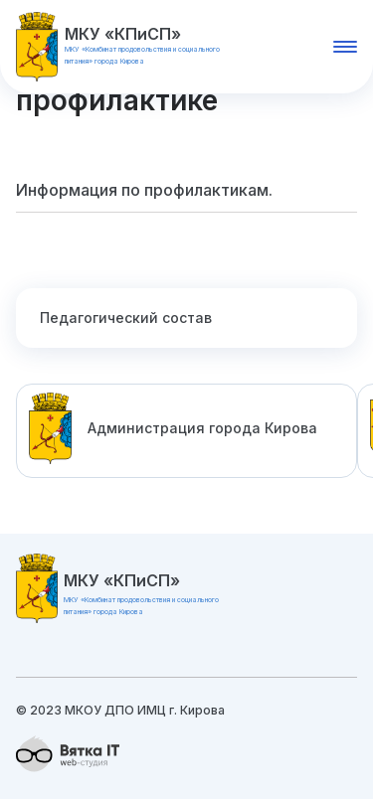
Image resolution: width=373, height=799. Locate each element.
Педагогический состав (126, 317)
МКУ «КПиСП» (123, 34)
